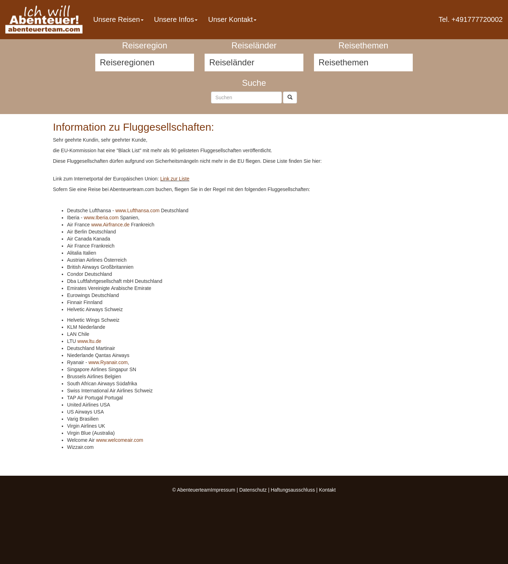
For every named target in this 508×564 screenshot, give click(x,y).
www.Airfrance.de (110, 224)
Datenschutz (253, 490)
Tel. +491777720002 (471, 19)
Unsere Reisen (118, 19)
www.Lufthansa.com (137, 210)
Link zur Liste (174, 179)
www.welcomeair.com (119, 440)
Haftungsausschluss (293, 490)
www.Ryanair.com (108, 362)
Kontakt (327, 490)
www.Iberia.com (101, 217)
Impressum (223, 490)
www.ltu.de (89, 341)
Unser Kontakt (232, 19)
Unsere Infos (176, 19)
